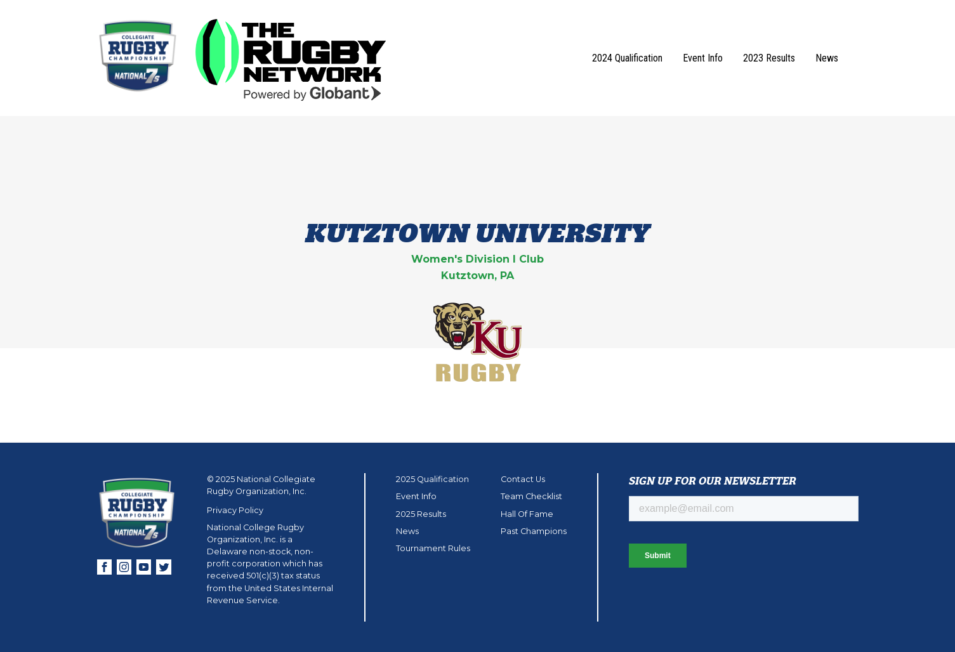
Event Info (703, 58)
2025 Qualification (432, 479)
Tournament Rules (433, 548)
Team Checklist (531, 496)
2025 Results (421, 514)
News (826, 58)
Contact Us (523, 479)
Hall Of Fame (527, 514)
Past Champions (534, 531)
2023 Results (769, 58)
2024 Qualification (627, 58)
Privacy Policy (235, 510)
